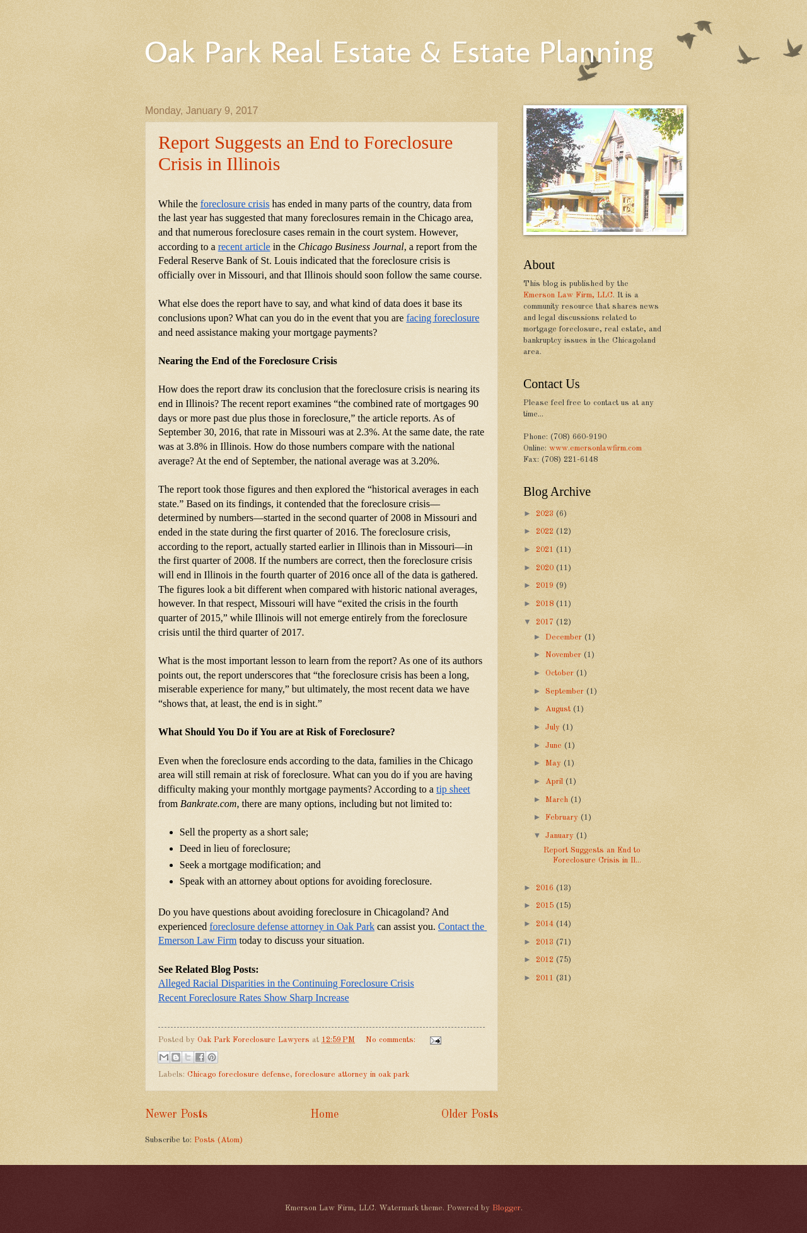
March (558, 800)
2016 (546, 888)
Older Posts (469, 1114)
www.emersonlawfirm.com (595, 448)
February (563, 817)
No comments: (392, 1040)
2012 (546, 960)
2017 (546, 622)
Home (324, 1114)
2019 (546, 586)
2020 (546, 568)
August (559, 709)
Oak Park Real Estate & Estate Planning (399, 52)
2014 (546, 924)
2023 (546, 514)
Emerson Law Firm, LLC (568, 295)
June (554, 746)
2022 (546, 531)
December (564, 637)
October (560, 673)
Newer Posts (176, 1114)
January (560, 836)
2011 (546, 978)
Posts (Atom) (218, 1140)
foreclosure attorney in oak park (352, 1074)
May (554, 763)
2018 (546, 604)
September (565, 691)
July (553, 727)
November (564, 655)
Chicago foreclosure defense (238, 1074)
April (555, 781)
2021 (546, 550)
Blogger (506, 1208)
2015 (546, 906)
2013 (546, 942)
